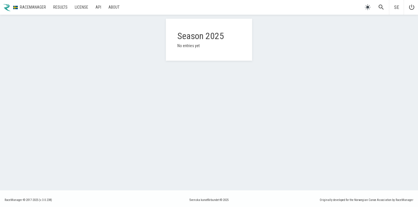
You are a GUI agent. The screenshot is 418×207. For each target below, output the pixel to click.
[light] (368, 7)
